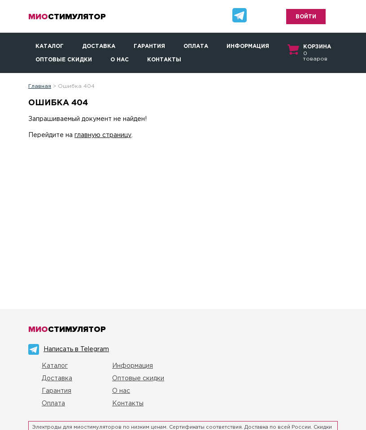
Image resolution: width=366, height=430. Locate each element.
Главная (39, 86)
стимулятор (67, 17)
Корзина (317, 46)
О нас (119, 59)
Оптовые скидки (63, 59)
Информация (248, 46)
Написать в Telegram (76, 349)
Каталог (49, 46)
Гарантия (149, 46)
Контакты (164, 59)
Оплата (195, 46)
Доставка (98, 46)
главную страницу (102, 135)
